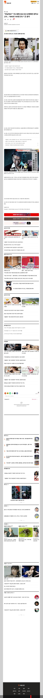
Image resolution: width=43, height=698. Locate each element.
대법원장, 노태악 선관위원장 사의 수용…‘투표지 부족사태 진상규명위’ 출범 (18, 139)
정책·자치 (14, 691)
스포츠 (19, 693)
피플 (14, 693)
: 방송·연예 (8, 563)
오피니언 (5, 506)
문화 (19, 691)
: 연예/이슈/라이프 (9, 592)
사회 (19, 688)
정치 (14, 688)
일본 (7, 11)
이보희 (5, 23)
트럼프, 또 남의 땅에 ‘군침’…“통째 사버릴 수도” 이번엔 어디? (16, 141)
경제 (24, 688)
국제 (4, 11)
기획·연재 (5, 524)
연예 (24, 693)
